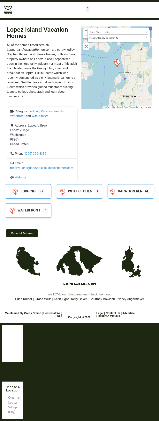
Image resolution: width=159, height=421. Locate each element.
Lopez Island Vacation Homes (37, 32)
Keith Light (61, 299)
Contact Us (113, 313)
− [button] (86, 36)
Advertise (128, 313)
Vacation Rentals (52, 111)
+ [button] (86, 31)
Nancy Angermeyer (130, 299)
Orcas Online (32, 313)
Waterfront (17, 116)
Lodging (34, 111)
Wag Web (59, 314)
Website (20, 177)
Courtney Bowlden (102, 299)
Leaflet (106, 107)
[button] (87, 9)
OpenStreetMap (131, 107)
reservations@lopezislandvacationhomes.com (41, 168)
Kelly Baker (79, 299)
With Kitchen (40, 116)
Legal (99, 313)
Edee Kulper (23, 299)
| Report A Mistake (108, 315)
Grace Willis (43, 299)
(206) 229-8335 (35, 153)
